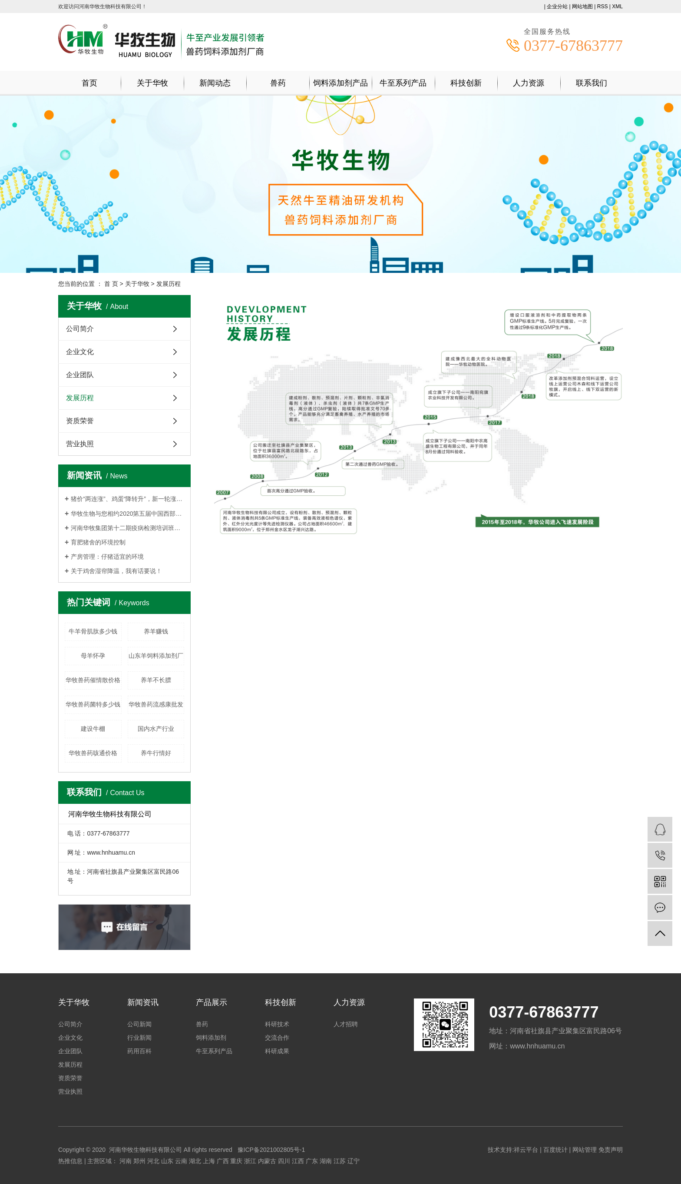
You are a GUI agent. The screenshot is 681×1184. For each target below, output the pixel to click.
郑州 (139, 1160)
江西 (298, 1160)
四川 (284, 1160)
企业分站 (557, 6)
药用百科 (139, 1051)
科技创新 (466, 83)
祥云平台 (526, 1149)
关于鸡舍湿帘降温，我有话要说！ (116, 570)
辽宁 (353, 1160)
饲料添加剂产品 (340, 83)
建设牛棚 (93, 728)
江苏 (340, 1160)
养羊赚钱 (156, 631)
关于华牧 (152, 83)
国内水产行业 (156, 728)
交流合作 (277, 1037)
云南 (181, 1160)
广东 (312, 1160)
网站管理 (584, 1149)
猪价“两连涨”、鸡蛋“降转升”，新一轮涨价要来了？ (127, 498)
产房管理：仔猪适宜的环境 (107, 556)
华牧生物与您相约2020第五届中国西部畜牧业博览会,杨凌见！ (127, 513)
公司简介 (80, 328)
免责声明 (610, 1149)
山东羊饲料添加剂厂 (156, 655)
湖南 (326, 1160)
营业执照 (80, 444)
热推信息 (70, 1160)
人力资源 (528, 83)
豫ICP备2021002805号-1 (271, 1149)
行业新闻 (139, 1037)
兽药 (278, 83)
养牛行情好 (156, 753)
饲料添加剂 (211, 1037)
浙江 (250, 1160)
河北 (153, 1160)
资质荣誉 (80, 421)
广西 (223, 1160)
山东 (167, 1160)
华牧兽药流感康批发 (156, 704)
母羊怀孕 (93, 655)
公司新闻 (139, 1024)
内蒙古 (267, 1160)
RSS (602, 6)
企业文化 (80, 351)
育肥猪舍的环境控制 (98, 542)
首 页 (111, 283)
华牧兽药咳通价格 (93, 753)
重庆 (236, 1160)
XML (617, 6)
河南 (125, 1160)
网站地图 (582, 6)
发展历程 (80, 397)
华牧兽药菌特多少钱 (93, 704)
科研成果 (277, 1051)
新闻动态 (215, 83)
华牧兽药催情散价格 (93, 680)
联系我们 (591, 83)
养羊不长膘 (156, 680)
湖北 (195, 1160)
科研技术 (277, 1024)
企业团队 (80, 374)
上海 (209, 1160)
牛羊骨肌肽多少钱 (93, 631)
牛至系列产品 (403, 83)
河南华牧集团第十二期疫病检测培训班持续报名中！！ (127, 527)
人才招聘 (346, 1024)
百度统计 (555, 1149)
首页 (89, 83)
